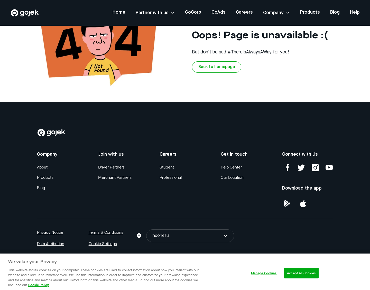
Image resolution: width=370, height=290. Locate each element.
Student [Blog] (167, 167)
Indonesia (190, 236)
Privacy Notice (50, 232)
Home (119, 12)
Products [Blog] (45, 177)
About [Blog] (42, 167)
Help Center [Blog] (231, 167)
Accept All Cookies (301, 275)
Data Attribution (50, 243)
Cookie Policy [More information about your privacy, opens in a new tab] (38, 287)
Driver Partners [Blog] (111, 167)
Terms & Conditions (106, 232)
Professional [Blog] (171, 177)
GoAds (218, 12)
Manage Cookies (264, 275)
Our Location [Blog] (232, 177)
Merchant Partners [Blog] (115, 177)
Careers (244, 12)
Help (355, 12)
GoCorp (193, 12)
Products (310, 12)
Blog (335, 12)
